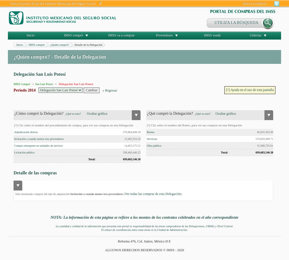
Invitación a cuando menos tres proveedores (39, 138)
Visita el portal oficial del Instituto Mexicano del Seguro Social (52, 3)
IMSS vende (212, 35)
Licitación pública (24, 152)
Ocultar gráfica (97, 114)
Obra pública (154, 145)
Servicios (152, 138)
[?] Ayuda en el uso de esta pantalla (250, 90)
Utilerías (255, 35)
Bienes (150, 132)
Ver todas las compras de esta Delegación (153, 194)
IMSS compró (73, 35)
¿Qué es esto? (73, 113)
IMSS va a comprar (121, 35)
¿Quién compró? (59, 44)
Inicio (31, 35)
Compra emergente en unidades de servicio (38, 145)
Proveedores (164, 35)
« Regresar (109, 90)
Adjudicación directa (26, 132)
